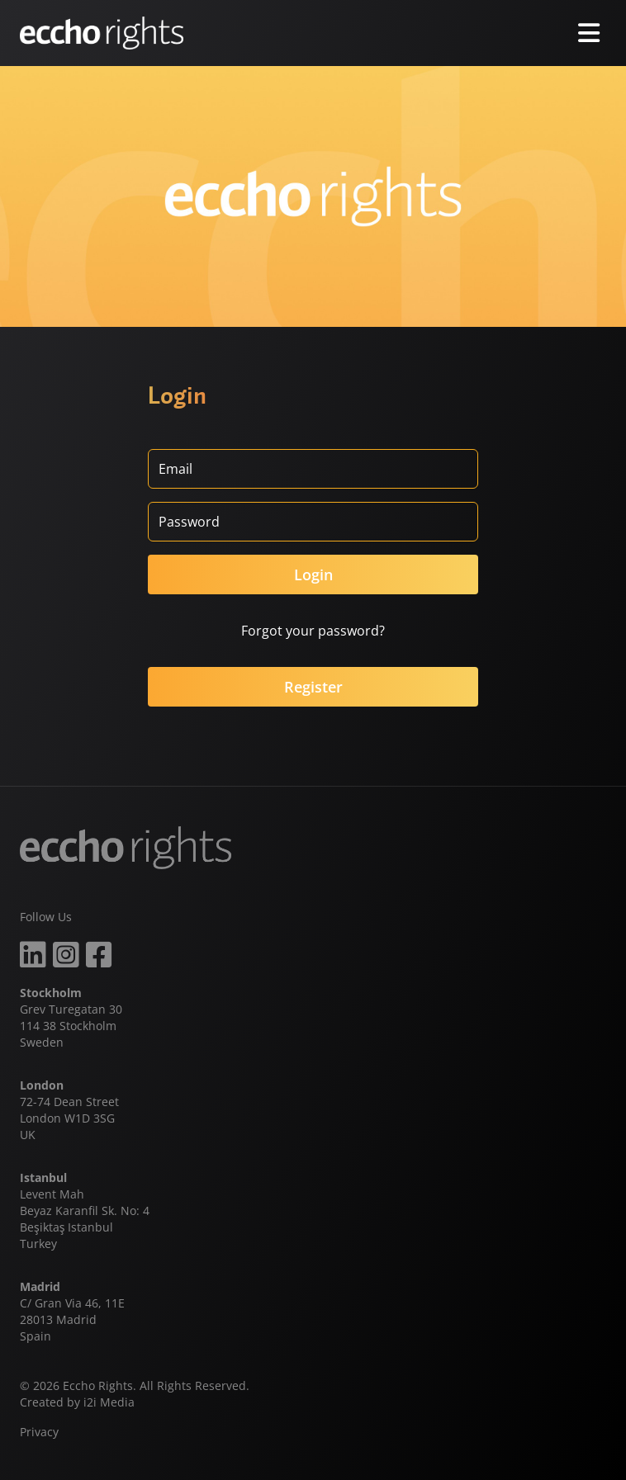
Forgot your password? (313, 631)
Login (313, 574)
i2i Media (109, 1402)
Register (313, 687)
